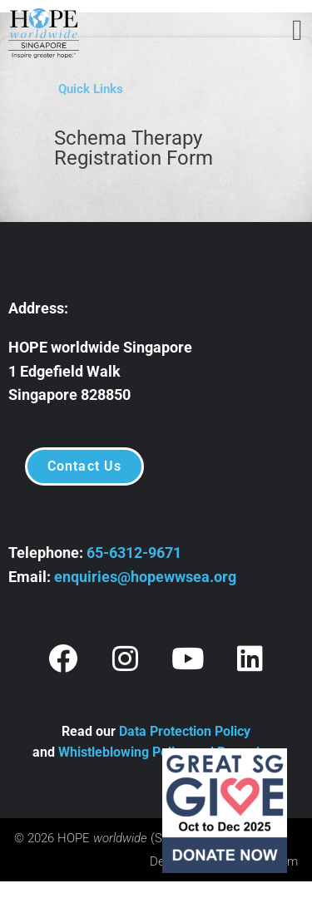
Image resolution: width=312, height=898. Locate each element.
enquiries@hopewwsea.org (145, 576)
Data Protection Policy (184, 731)
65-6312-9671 (134, 552)
